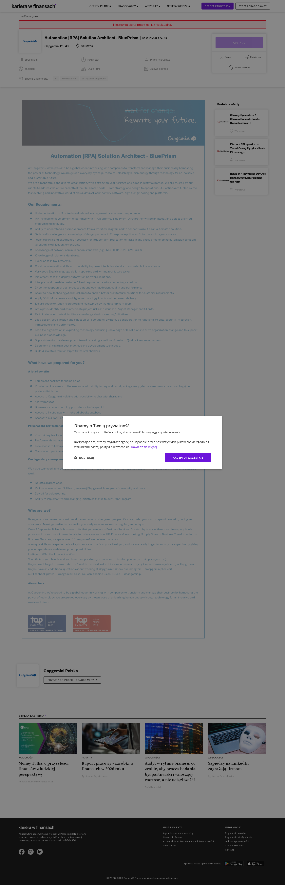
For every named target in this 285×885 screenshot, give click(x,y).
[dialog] (142, 442)
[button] (84, 457)
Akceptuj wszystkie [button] (188, 457)
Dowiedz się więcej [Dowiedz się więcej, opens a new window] (144, 447)
